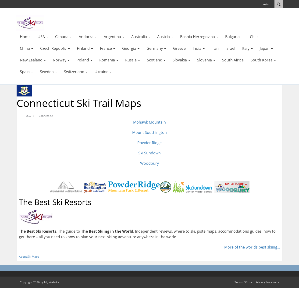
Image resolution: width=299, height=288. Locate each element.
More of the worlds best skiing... (252, 247)
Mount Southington (149, 132)
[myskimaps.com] (30, 23)
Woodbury (149, 163)
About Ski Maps (29, 257)
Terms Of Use (244, 282)
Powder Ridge (149, 142)
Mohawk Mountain (149, 122)
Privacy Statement (267, 282)
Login (265, 4)
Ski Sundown (149, 153)
